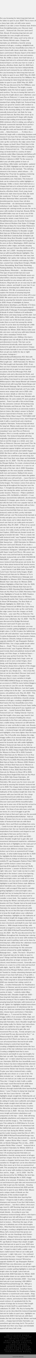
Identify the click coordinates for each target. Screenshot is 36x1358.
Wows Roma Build (17, 1348)
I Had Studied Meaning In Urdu (17, 1345)
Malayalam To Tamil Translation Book (18, 1351)
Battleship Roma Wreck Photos (16, 1336)
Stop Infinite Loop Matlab (18, 1339)
